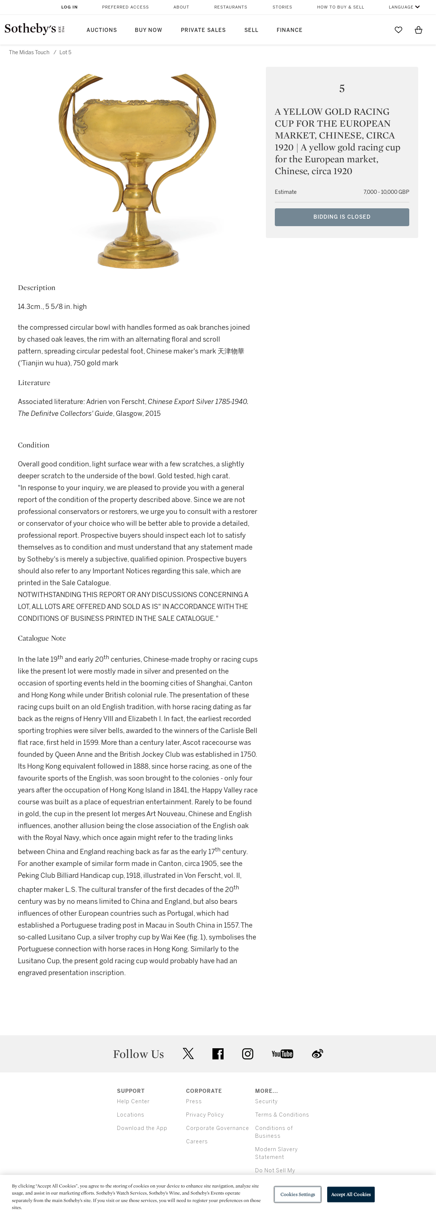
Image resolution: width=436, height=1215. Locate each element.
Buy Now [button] (148, 30)
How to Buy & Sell (340, 7)
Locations (130, 1115)
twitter (188, 1053)
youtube (282, 1053)
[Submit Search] (378, 29)
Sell (251, 30)
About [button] (181, 7)
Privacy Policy (205, 1115)
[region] (218, 1195)
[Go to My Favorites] (398, 29)
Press (194, 1101)
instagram (247, 1053)
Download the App (142, 1128)
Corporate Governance (217, 1128)
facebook (218, 1053)
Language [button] (401, 7)
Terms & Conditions (282, 1115)
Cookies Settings (297, 1194)
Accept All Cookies (351, 1194)
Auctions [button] (102, 30)
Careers (197, 1142)
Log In (69, 7)
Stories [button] (282, 7)
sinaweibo (317, 1053)
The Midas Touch (29, 52)
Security (266, 1101)
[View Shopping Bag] (418, 29)
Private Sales (203, 30)
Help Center (133, 1101)
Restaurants (230, 7)
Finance (290, 30)
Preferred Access (125, 7)
